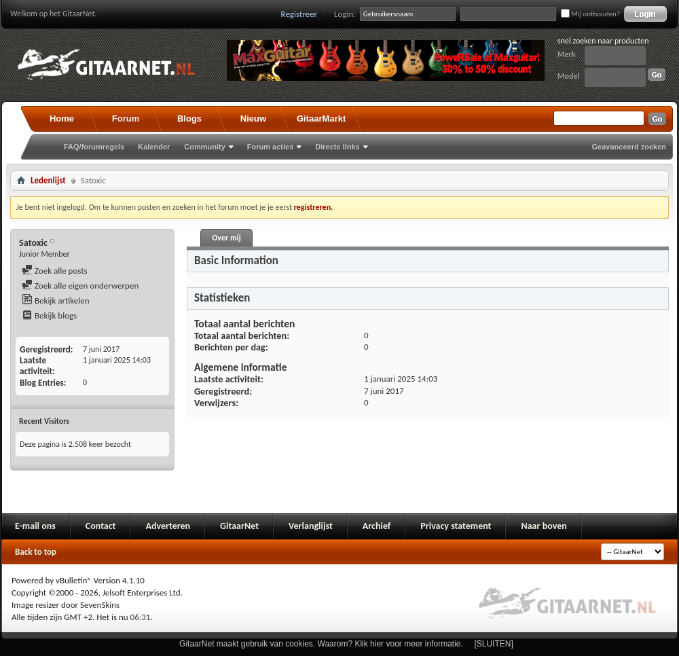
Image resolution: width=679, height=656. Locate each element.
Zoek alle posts (55, 271)
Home (62, 118)
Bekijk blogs (49, 315)
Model (568, 76)
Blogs (189, 118)
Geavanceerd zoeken (629, 147)
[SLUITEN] (494, 644)
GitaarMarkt (321, 118)
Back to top (35, 552)
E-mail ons (35, 526)
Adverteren (167, 526)
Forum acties (270, 147)
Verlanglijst (311, 526)
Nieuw (253, 118)
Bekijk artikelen (56, 300)
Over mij (226, 237)
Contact (101, 526)
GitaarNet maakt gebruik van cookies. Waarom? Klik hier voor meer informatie (319, 644)
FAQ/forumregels (94, 147)
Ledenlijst (48, 180)
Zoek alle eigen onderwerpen (80, 285)
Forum (125, 118)
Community (204, 147)
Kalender (154, 147)
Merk (566, 54)
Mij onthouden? (590, 14)
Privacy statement (455, 526)
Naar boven (543, 526)
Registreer (299, 14)
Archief (376, 526)
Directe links (337, 147)
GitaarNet (239, 526)
